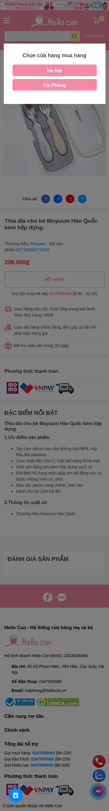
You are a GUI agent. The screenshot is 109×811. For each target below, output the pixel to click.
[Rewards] (16, 795)
